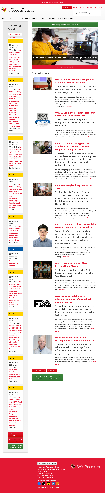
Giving (71, 18)
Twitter (43, 483)
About (75, 7)
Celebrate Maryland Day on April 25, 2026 (74, 187)
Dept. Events (16, 34)
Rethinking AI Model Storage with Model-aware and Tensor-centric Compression (14, 343)
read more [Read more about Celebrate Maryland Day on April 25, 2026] (88, 218)
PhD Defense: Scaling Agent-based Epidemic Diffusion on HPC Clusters (15, 203)
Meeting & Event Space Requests (15, 446)
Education (25, 18)
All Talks (14, 37)
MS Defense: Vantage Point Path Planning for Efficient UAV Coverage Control (15, 65)
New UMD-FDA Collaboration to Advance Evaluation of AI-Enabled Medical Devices (73, 299)
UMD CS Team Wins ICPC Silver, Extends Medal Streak (71, 265)
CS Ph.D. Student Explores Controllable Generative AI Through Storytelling (75, 226)
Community (52, 18)
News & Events (38, 18)
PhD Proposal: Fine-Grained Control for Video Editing (14, 236)
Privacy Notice (54, 487)
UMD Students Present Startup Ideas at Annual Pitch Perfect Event (74, 81)
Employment (67, 7)
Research (14, 18)
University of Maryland (52, 2)
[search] (87, 13)
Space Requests (91, 7)
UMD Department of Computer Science (18, 10)
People (5, 18)
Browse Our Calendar (15, 435)
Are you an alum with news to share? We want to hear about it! (47, 377)
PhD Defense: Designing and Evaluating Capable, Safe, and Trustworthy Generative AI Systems (15, 418)
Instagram (48, 483)
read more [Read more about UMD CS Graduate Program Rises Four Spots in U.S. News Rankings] (89, 137)
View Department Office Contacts (47, 463)
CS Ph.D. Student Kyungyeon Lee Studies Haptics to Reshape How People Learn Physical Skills (72, 146)
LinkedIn (53, 483)
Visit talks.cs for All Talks (15, 441)
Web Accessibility (43, 487)
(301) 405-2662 (51, 480)
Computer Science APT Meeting (13, 263)
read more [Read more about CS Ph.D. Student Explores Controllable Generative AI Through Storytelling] (65, 257)
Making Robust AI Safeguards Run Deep (15, 163)
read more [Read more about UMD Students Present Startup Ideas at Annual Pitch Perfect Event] (69, 106)
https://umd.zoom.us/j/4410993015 (15, 228)
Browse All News (39, 370)
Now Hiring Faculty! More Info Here (65, 24)
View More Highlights (64, 67)
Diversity (62, 18)
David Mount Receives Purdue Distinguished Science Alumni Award (74, 339)
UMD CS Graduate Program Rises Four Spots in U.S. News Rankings (75, 114)
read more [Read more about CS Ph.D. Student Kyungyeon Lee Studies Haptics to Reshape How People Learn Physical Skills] (91, 179)
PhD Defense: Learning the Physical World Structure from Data (14, 374)
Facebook (39, 483)
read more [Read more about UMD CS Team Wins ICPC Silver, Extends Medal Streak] (62, 290)
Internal (81, 7)
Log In (100, 7)
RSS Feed (51, 370)
